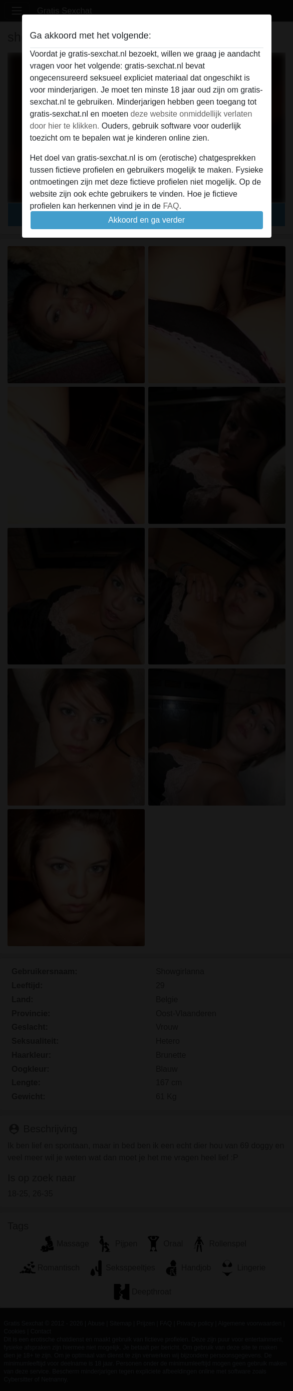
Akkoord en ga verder (146, 220)
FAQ (171, 206)
